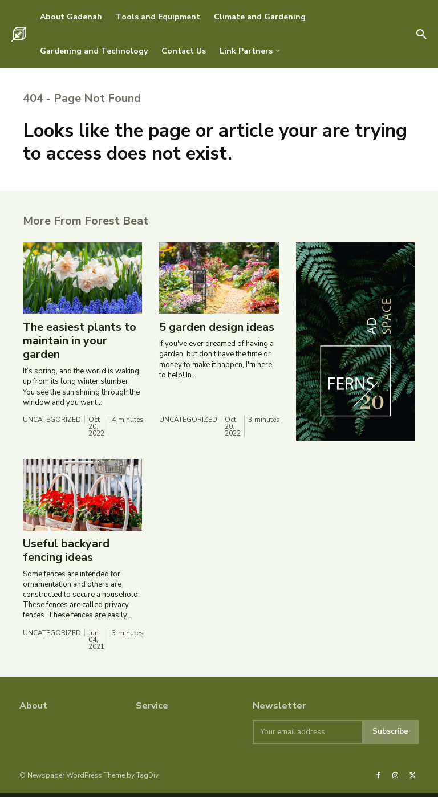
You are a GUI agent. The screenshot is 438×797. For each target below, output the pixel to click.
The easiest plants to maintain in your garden (79, 345)
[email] (307, 736)
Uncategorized (52, 424)
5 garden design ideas (216, 331)
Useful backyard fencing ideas (66, 554)
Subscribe (390, 736)
